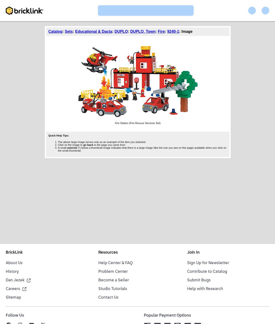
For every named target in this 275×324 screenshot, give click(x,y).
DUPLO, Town (142, 31)
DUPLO (121, 31)
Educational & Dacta (93, 31)
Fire (161, 31)
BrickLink (14, 253)
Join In (193, 253)
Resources (108, 253)
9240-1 (173, 31)
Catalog (55, 31)
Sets (69, 31)
